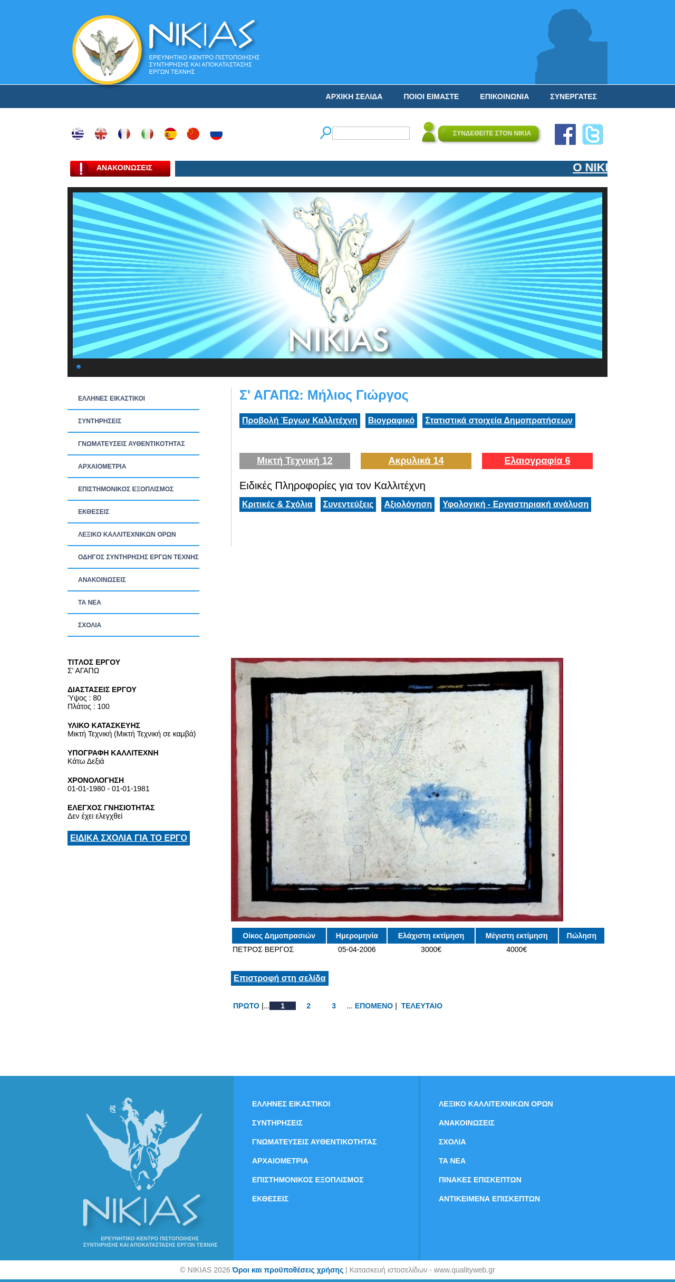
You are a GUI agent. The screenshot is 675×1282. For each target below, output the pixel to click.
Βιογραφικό (391, 420)
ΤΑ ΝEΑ (89, 602)
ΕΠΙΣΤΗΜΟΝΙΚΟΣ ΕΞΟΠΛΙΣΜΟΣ (125, 489)
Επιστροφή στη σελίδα (280, 978)
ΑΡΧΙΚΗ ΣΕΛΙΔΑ (354, 96)
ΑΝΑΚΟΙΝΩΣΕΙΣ (102, 580)
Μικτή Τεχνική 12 (295, 460)
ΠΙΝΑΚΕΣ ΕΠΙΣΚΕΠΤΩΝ (480, 1180)
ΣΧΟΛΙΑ (89, 625)
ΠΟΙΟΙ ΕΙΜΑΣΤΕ (431, 96)
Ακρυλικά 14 (415, 460)
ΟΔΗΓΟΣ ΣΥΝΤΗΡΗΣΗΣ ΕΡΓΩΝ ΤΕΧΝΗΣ (138, 557)
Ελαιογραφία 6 (537, 460)
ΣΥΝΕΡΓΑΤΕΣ (573, 96)
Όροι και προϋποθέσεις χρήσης (287, 1270)
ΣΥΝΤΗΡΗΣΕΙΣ (99, 421)
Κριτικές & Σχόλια (277, 504)
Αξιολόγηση (408, 504)
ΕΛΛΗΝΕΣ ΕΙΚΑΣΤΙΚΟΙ (111, 398)
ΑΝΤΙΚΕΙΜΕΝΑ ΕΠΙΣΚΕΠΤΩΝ (489, 1198)
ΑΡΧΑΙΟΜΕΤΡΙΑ (102, 466)
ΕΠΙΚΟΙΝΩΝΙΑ (504, 96)
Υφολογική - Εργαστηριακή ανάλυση (515, 504)
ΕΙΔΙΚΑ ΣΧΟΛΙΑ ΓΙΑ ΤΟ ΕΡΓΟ (128, 837)
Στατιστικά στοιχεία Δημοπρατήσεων (499, 420)
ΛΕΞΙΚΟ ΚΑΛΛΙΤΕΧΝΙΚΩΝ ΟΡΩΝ (127, 534)
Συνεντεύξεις (348, 504)
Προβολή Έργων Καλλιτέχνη (300, 420)
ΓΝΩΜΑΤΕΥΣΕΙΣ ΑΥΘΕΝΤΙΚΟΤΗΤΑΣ (131, 444)
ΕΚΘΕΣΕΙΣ (93, 512)
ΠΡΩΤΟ (246, 1006)
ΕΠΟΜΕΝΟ (374, 1006)
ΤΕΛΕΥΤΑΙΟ (421, 1006)
